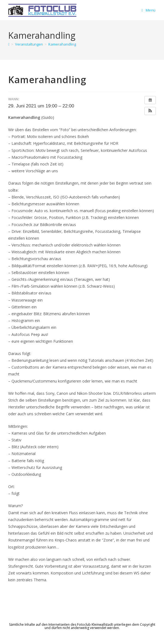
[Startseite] (9, 44)
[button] (150, 111)
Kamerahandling (62, 44)
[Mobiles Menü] (149, 10)
